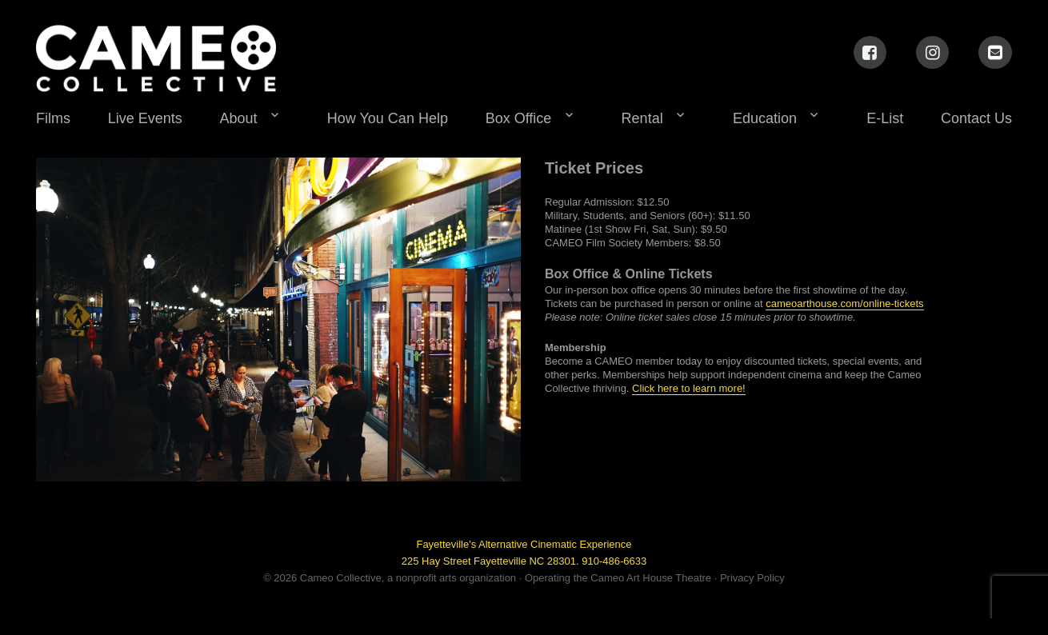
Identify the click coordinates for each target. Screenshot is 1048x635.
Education (765, 118)
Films (53, 118)
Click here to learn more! (689, 388)
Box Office (519, 118)
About (239, 118)
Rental (642, 118)
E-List (884, 118)
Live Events (145, 118)
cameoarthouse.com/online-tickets (844, 304)
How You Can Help (387, 118)
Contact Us (976, 118)
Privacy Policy (752, 578)
